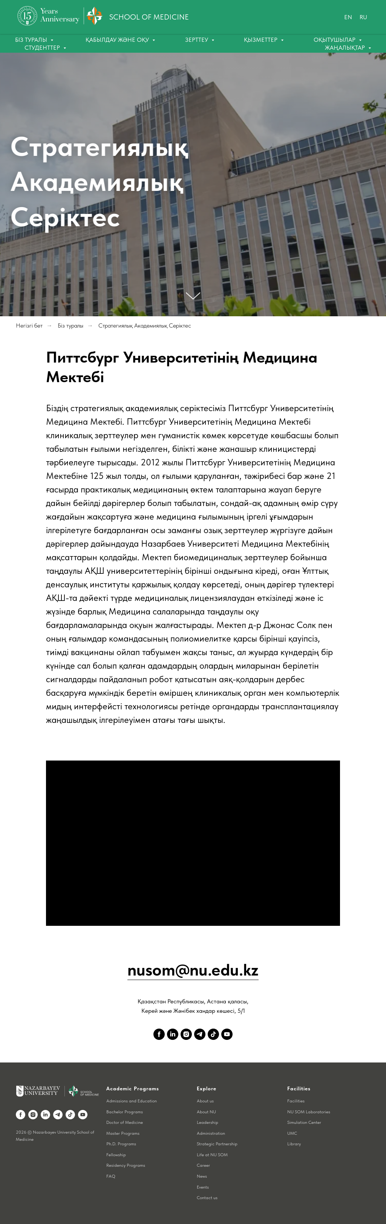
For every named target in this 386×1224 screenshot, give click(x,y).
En (348, 17)
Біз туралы (70, 325)
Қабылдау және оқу (118, 39)
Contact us (207, 1197)
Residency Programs (125, 1165)
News (202, 1176)
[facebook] (159, 1034)
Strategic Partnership (217, 1143)
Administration (211, 1133)
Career (203, 1165)
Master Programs (122, 1133)
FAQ (110, 1176)
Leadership (207, 1122)
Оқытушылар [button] (335, 39)
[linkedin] (172, 1034)
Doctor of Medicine (124, 1122)
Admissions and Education (131, 1101)
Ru (363, 17)
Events (203, 1187)
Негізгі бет (29, 325)
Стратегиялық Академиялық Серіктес (144, 325)
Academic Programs (132, 1088)
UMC (292, 1133)
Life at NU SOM (212, 1154)
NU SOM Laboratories (308, 1111)
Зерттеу (197, 39)
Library (294, 1143)
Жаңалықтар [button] (345, 47)
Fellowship (116, 1154)
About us (205, 1101)
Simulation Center (304, 1122)
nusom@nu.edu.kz (193, 970)
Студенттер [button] (43, 47)
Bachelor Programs (124, 1111)
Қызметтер (261, 39)
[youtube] (227, 1034)
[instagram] (186, 1034)
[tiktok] (213, 1034)
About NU (206, 1111)
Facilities (296, 1101)
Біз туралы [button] (32, 39)
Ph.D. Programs (121, 1143)
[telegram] (199, 1034)
